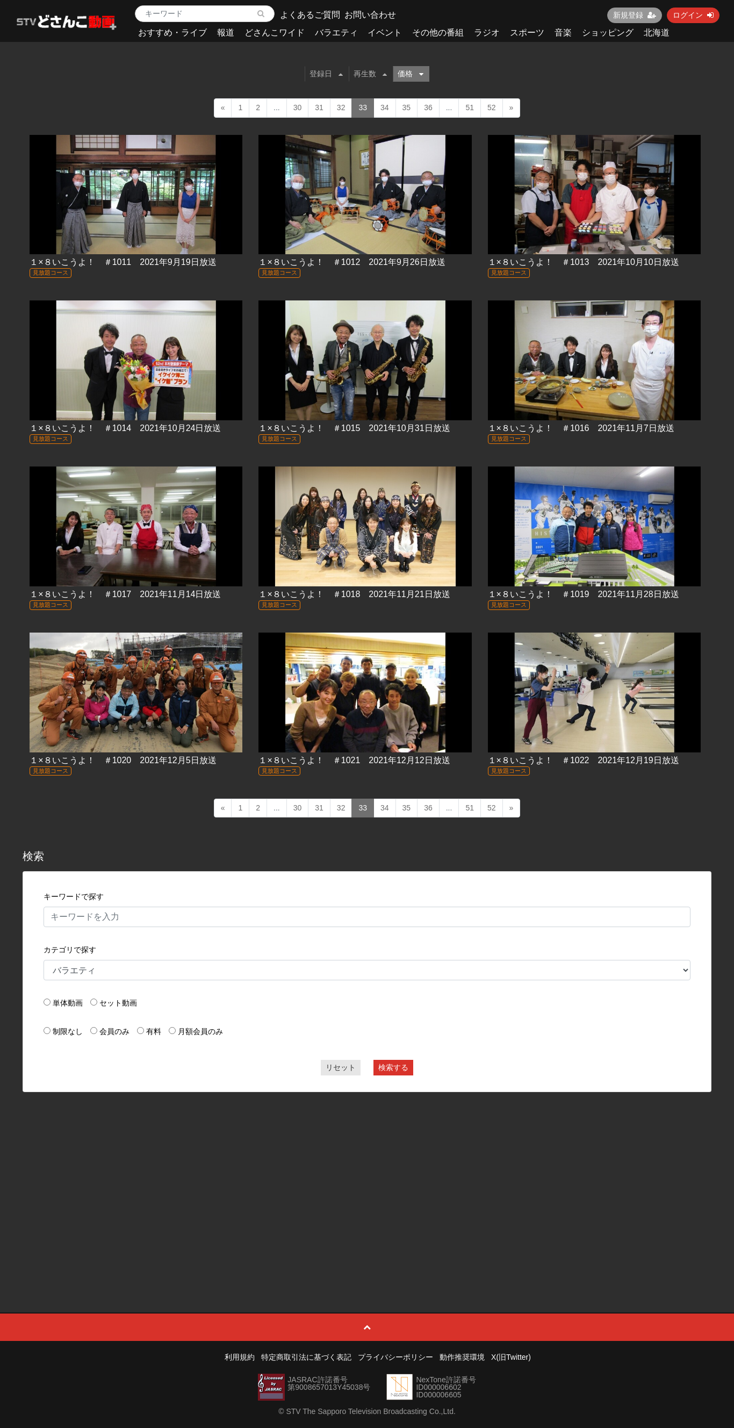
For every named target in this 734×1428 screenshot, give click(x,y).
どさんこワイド (274, 32)
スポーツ (527, 32)
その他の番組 (438, 32)
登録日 (326, 73)
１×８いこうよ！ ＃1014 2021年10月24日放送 (125, 428)
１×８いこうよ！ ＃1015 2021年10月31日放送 (354, 428)
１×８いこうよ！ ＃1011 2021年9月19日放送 (123, 262)
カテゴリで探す (70, 949)
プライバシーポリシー (395, 1357)
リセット (341, 1067)
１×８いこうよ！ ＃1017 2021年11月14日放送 (125, 594)
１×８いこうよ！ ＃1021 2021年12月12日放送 (354, 760)
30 (297, 107)
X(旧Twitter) (511, 1357)
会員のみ (114, 1031)
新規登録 (634, 15)
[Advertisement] (367, 1178)
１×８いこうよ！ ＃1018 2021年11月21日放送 (354, 594)
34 (384, 107)
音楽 (563, 32)
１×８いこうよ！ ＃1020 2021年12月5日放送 (123, 760)
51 (469, 107)
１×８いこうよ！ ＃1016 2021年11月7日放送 (581, 428)
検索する (393, 1067)
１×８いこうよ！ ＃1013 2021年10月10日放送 (583, 262)
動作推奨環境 (462, 1357)
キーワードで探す (74, 896)
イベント (385, 32)
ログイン (693, 15)
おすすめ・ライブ (172, 32)
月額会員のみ (200, 1031)
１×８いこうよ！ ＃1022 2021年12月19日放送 (583, 760)
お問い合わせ (370, 14)
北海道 (657, 32)
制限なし (68, 1031)
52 (491, 107)
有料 (153, 1031)
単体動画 (68, 1003)
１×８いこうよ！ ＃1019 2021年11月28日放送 (583, 594)
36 (428, 107)
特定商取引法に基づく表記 (306, 1357)
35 (406, 107)
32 (341, 107)
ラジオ (487, 32)
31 (319, 107)
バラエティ (336, 32)
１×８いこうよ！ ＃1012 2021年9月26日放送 (351, 262)
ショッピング (608, 32)
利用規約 (240, 1357)
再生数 (370, 73)
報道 (225, 32)
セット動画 (118, 1003)
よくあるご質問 (310, 14)
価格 (410, 73)
